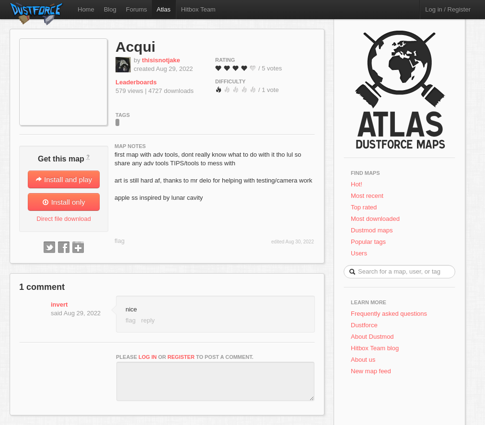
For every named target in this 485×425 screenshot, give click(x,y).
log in (148, 357)
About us (363, 359)
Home (86, 9)
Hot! (356, 184)
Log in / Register (448, 9)
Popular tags (368, 241)
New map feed (372, 371)
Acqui (135, 47)
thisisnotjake (161, 60)
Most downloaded (375, 218)
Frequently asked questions (389, 313)
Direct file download (63, 218)
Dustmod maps (372, 230)
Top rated (364, 207)
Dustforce (364, 325)
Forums (136, 9)
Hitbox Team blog (375, 348)
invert (59, 304)
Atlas (164, 9)
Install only (63, 202)
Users (359, 253)
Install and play (63, 179)
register (181, 357)
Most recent (367, 195)
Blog (110, 9)
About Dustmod (372, 336)
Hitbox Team (198, 9)
